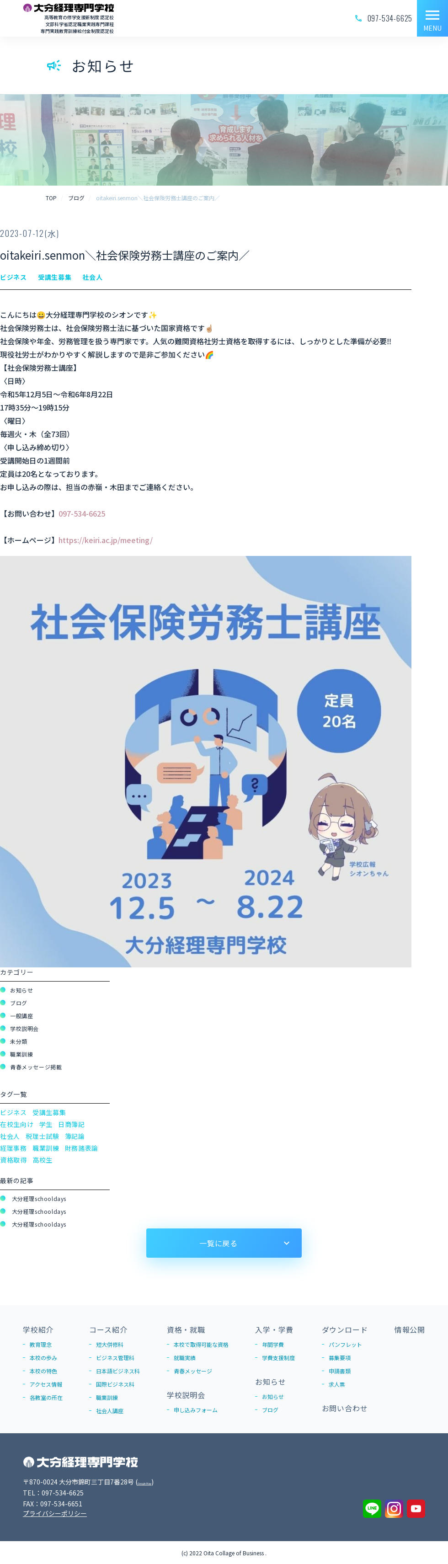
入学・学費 (274, 1329)
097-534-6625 (82, 513)
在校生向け (17, 1124)
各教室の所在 (46, 1397)
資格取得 (13, 1160)
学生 (46, 1124)
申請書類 (340, 1371)
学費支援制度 (278, 1357)
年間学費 (273, 1344)
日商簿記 (71, 1124)
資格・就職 (186, 1329)
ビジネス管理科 (115, 1357)
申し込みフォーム (196, 1410)
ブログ (18, 1003)
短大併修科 (109, 1344)
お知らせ (21, 990)
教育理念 (41, 1344)
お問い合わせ (345, 1408)
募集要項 (340, 1357)
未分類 (18, 1041)
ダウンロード (345, 1329)
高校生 (42, 1160)
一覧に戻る (218, 1243)
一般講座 (21, 1016)
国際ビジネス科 (115, 1384)
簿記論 (75, 1136)
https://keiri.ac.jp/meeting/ (106, 539)
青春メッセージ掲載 (36, 1067)
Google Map (156, 1481)
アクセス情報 (46, 1384)
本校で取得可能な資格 (201, 1344)
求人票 (337, 1384)
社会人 (10, 1136)
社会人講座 (109, 1411)
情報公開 (410, 1329)
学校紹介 (38, 1329)
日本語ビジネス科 (118, 1371)
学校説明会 (24, 1028)
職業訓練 (21, 1054)
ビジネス (13, 1112)
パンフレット (345, 1344)
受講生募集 (49, 1112)
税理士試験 (42, 1136)
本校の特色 (43, 1371)
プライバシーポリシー (55, 1513)
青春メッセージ (193, 1371)
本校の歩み (43, 1357)
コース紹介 (108, 1329)
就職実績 (185, 1357)
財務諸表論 (82, 1148)
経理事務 (13, 1148)
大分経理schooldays (38, 1198)
